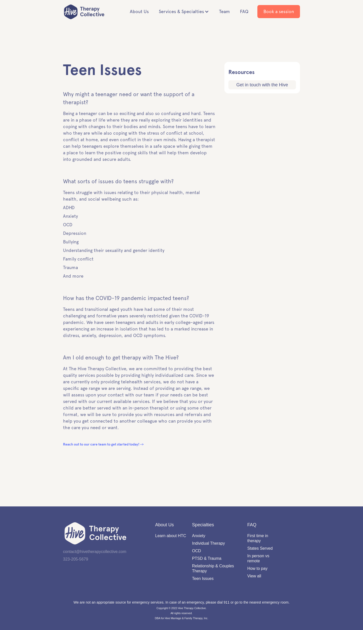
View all (254, 576)
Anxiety (198, 536)
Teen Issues (203, 578)
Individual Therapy (208, 543)
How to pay (257, 568)
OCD (196, 551)
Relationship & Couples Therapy (213, 568)
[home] (85, 12)
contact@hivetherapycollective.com (94, 551)
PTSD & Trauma (206, 558)
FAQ (244, 11)
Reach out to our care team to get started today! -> (103, 444)
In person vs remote (258, 558)
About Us (139, 11)
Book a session (278, 11)
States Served (260, 548)
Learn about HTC (170, 536)
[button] (184, 11)
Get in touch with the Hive (262, 84)
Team (224, 11)
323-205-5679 (75, 559)
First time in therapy (257, 538)
